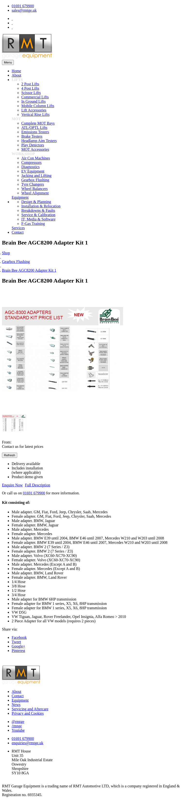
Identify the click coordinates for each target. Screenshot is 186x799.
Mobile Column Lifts (37, 106)
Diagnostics (30, 167)
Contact (18, 232)
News (16, 705)
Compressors (31, 162)
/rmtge (17, 726)
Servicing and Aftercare (30, 709)
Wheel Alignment (35, 193)
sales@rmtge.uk (24, 10)
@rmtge (18, 722)
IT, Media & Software (38, 219)
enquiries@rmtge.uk (27, 743)
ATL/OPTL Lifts (34, 128)
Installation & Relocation (41, 206)
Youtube (18, 730)
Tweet (16, 642)
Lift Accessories (33, 110)
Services (18, 228)
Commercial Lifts (35, 97)
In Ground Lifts (33, 101)
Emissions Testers (35, 132)
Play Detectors (32, 145)
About (16, 75)
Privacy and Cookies (28, 713)
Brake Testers (31, 136)
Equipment (20, 197)
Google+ (18, 646)
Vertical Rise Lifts (35, 114)
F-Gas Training (33, 224)
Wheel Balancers (34, 189)
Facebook (19, 637)
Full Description (37, 485)
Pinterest (18, 651)
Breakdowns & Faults (38, 210)
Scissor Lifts (31, 93)
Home (16, 71)
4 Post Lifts (30, 88)
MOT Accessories (35, 149)
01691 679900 (23, 6)
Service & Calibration (38, 215)
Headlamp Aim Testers (39, 141)
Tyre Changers (32, 184)
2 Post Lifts (30, 84)
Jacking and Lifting (36, 176)
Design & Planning (36, 202)
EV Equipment (32, 171)
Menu (8, 62)
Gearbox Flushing (35, 180)
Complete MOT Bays (37, 123)
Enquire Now (12, 485)
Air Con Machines (35, 158)
